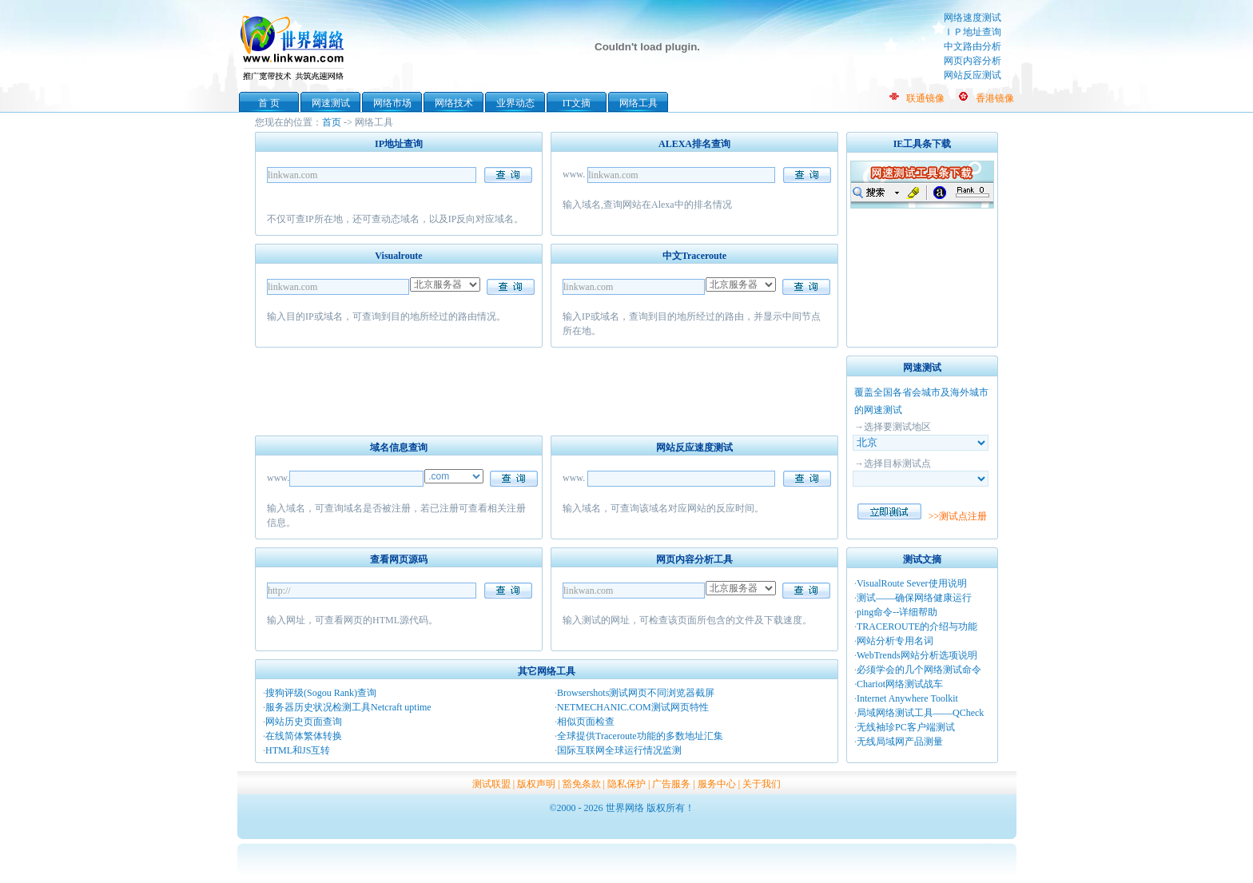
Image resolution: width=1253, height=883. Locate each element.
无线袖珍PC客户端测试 (906, 727)
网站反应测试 (972, 75)
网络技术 (454, 103)
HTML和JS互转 (297, 750)
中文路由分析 (972, 46)
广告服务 (671, 784)
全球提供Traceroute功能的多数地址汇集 (640, 736)
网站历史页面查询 (303, 721)
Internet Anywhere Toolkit (907, 698)
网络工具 (638, 103)
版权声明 (536, 784)
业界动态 (515, 103)
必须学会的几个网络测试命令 (919, 669)
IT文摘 (577, 103)
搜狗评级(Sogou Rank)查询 (320, 692)
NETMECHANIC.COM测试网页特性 (633, 707)
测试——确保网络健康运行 (914, 597)
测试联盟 (491, 784)
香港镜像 (995, 98)
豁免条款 (582, 784)
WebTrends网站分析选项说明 (917, 655)
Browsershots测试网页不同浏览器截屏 (635, 692)
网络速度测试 (972, 17)
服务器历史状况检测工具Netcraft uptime (348, 707)
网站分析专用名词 (895, 640)
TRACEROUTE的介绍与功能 (917, 626)
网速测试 (331, 103)
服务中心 (717, 784)
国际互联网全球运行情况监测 (619, 750)
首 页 (269, 103)
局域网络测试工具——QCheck (920, 712)
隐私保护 (626, 784)
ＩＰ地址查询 (972, 32)
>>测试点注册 (958, 516)
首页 (331, 122)
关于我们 (761, 784)
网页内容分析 (972, 60)
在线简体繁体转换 (303, 736)
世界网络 (295, 46)
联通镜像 (925, 98)
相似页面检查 (586, 721)
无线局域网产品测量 (900, 741)
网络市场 (392, 103)
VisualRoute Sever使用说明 (912, 583)
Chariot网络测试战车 (900, 684)
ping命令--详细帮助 (897, 612)
